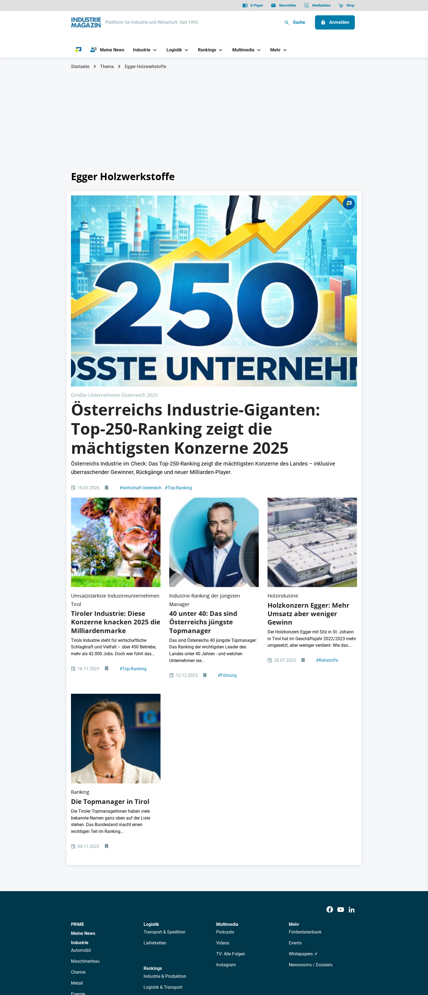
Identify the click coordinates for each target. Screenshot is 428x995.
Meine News (83, 759)
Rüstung (79, 831)
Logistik (151, 750)
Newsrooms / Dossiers (310, 791)
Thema (107, 66)
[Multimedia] (241, 50)
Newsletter (175, 914)
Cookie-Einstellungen (182, 963)
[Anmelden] (335, 22)
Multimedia (227, 750)
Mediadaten (232, 914)
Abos (194, 914)
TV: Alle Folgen (230, 780)
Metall (77, 809)
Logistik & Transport (163, 813)
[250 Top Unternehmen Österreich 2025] (214, 243)
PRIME (77, 750)
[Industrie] (139, 50)
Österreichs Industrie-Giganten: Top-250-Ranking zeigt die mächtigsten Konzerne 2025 (195, 333)
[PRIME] (78, 50)
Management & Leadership (169, 824)
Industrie (79, 768)
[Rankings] (205, 50)
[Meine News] (107, 50)
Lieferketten (155, 769)
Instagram (226, 791)
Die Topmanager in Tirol (110, 627)
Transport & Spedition (164, 758)
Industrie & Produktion (165, 802)
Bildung (151, 835)
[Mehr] (273, 50)
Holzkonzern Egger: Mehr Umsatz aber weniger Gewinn (308, 479)
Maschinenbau (85, 787)
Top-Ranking (178, 392)
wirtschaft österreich (141, 392)
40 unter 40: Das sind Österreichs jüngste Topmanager (203, 487)
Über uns (126, 914)
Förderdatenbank (305, 758)
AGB (108, 963)
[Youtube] (340, 735)
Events (295, 769)
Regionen (153, 845)
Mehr (294, 750)
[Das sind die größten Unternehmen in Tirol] (115, 427)
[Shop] (346, 5)
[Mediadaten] (317, 5)
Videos (222, 769)
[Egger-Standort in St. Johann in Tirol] (312, 427)
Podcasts (225, 758)
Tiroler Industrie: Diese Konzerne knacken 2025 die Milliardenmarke (115, 487)
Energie (78, 820)
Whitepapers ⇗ (303, 780)
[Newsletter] (283, 5)
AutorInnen (149, 914)
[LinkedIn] (351, 735)
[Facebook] (329, 735)
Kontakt (150, 963)
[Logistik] (172, 50)
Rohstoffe (327, 525)
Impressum (127, 963)
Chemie (78, 798)
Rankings (153, 794)
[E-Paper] (253, 5)
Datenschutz (87, 963)
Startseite (80, 66)
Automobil (81, 776)
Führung (227, 540)
